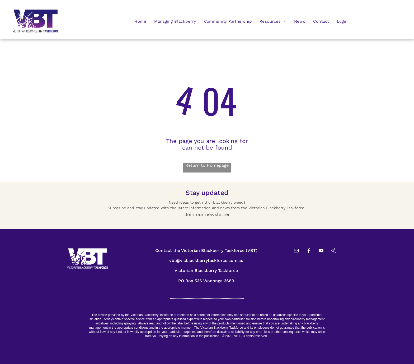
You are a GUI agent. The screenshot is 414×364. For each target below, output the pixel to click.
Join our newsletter (207, 214)
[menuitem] (140, 21)
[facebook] (308, 251)
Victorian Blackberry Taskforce (206, 270)
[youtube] (321, 251)
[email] (296, 251)
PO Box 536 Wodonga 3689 (206, 280)
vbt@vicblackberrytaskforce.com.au (206, 260)
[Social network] (333, 251)
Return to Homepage (207, 165)
